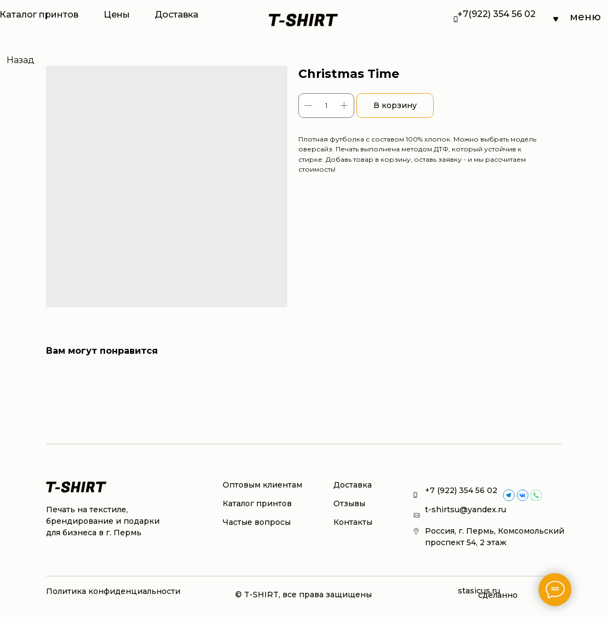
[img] (523, 495)
